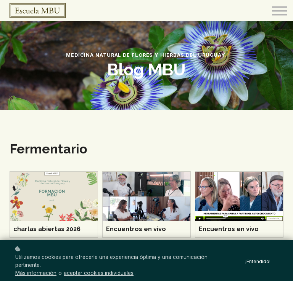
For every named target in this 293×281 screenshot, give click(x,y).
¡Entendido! (257, 261)
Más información (35, 273)
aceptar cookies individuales (99, 273)
